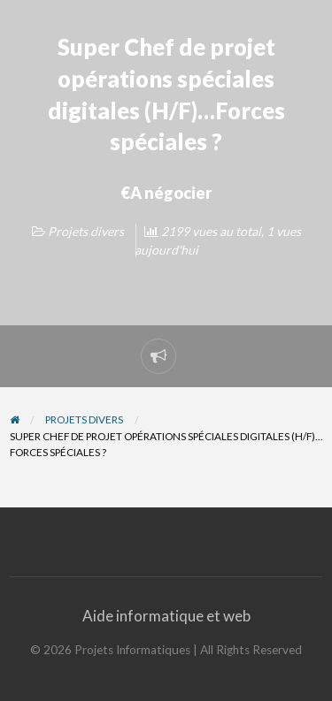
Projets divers (86, 231)
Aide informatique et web (166, 615)
